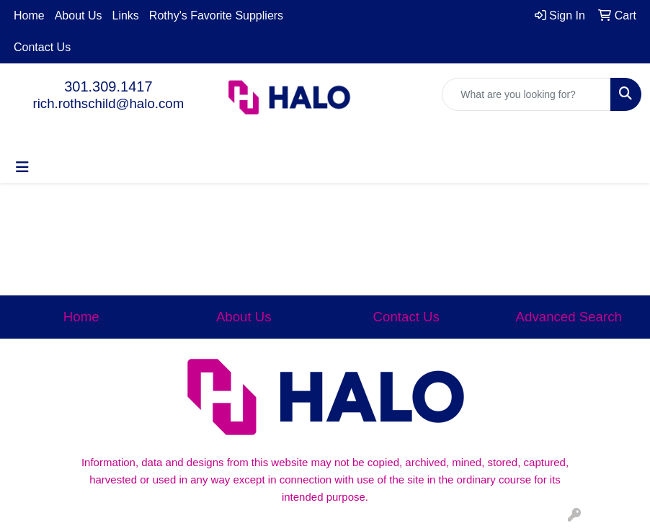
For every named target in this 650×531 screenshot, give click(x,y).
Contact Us (42, 47)
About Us (78, 15)
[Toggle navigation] (22, 167)
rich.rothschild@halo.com (108, 103)
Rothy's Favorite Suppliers (216, 15)
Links (125, 15)
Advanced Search (569, 316)
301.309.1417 (108, 86)
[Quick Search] (526, 94)
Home (29, 15)
